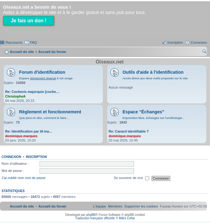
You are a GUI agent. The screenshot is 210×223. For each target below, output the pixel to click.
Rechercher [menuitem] (204, 52)
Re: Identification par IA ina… (28, 131)
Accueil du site (22, 52)
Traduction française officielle (95, 218)
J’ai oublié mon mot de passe (23, 178)
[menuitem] (141, 206)
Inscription (36, 157)
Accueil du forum (52, 52)
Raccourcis (14, 42)
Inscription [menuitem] (175, 42)
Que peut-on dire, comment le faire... (44, 118)
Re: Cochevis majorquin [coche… (32, 92)
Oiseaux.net (110, 61)
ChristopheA (15, 96)
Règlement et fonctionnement (50, 112)
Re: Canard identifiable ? (129, 131)
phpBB (90, 214)
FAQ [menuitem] (33, 42)
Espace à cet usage (46, 78)
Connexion (11, 157)
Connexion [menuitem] (199, 42)
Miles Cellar (127, 218)
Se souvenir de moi (131, 178)
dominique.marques (21, 136)
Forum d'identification (42, 72)
